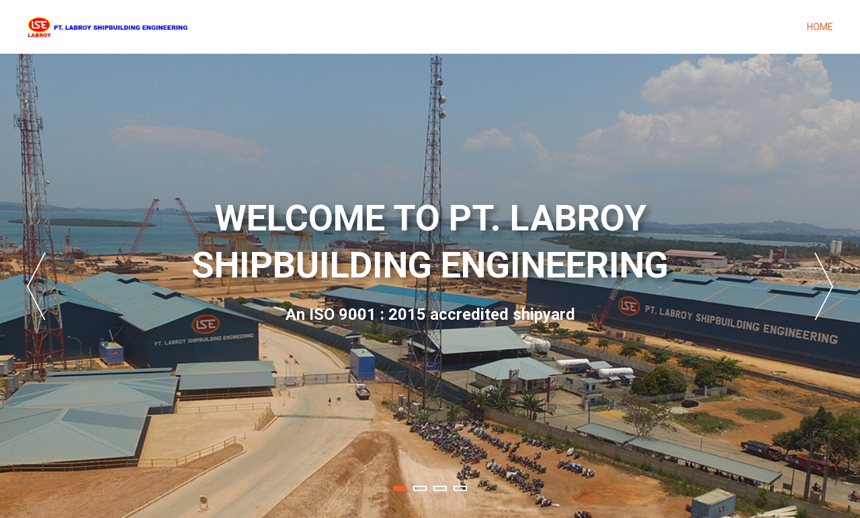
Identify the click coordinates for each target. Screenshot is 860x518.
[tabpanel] (430, 286)
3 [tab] (440, 488)
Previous (36, 286)
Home (820, 26)
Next (823, 286)
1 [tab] (399, 488)
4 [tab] (460, 488)
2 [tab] (420, 488)
